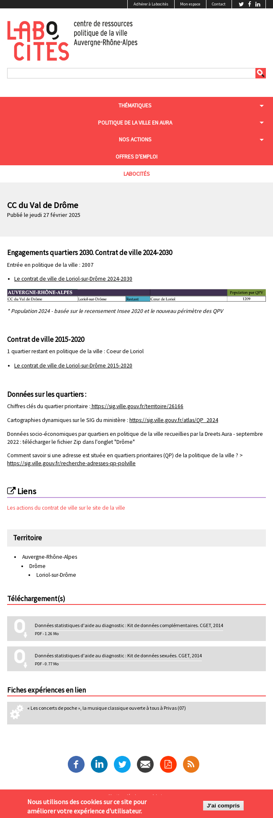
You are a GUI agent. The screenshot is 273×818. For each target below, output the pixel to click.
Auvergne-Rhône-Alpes (49, 556)
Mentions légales (124, 796)
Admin (158, 796)
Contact (219, 4)
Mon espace (190, 4)
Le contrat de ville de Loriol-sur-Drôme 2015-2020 (73, 365)
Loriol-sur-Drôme (56, 574)
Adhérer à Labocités (151, 4)
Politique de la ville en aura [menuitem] (135, 122)
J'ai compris (223, 808)
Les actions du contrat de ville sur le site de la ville (66, 507)
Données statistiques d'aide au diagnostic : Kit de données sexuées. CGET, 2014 (118, 655)
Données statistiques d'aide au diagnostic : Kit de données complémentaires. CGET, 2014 (129, 625)
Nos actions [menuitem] (135, 139)
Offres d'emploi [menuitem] (136, 156)
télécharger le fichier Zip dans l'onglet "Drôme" (79, 441)
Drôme (37, 566)
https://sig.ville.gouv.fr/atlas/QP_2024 (173, 420)
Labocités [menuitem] (137, 173)
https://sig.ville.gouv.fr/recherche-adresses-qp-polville (71, 463)
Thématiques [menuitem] (135, 105)
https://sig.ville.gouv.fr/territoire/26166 (137, 406)
